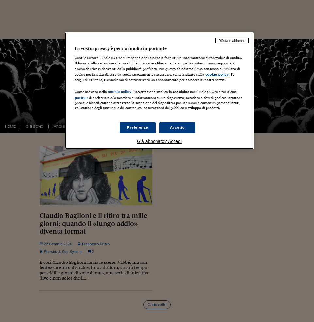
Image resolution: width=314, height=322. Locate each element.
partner (81, 98)
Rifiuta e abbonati (232, 40)
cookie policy (217, 74)
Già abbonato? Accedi (159, 141)
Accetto (177, 127)
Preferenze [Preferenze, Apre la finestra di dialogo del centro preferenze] (137, 127)
